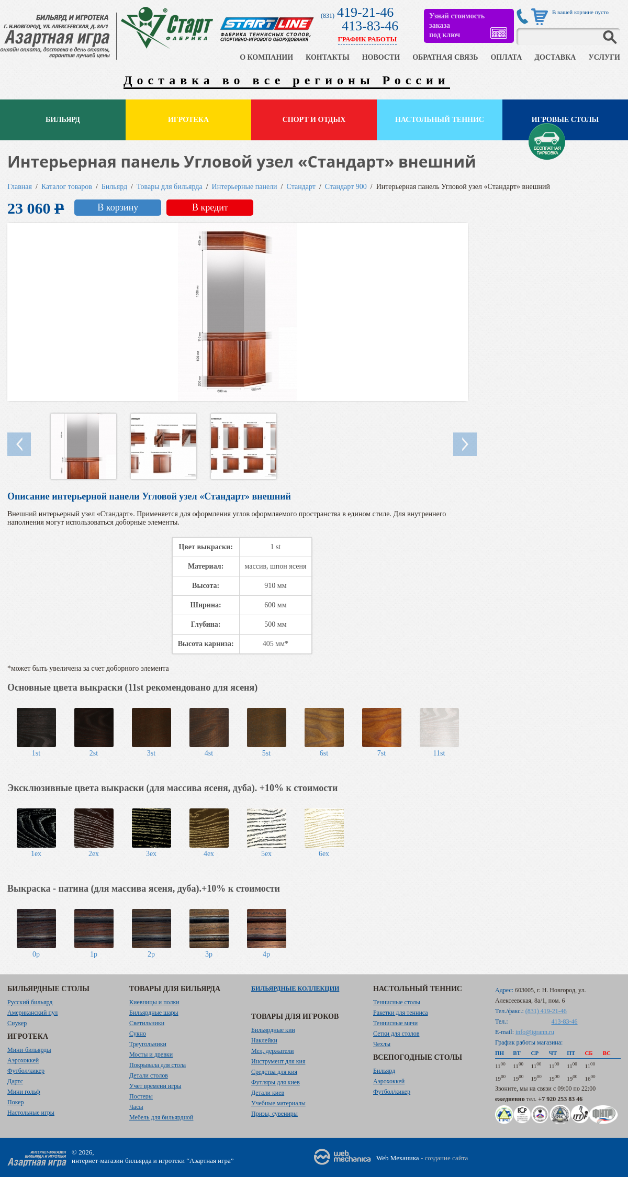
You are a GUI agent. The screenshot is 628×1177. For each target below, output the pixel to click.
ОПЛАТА (506, 57)
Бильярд (63, 120)
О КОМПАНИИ (266, 57)
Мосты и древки (151, 1054)
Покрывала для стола (157, 1065)
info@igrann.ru (534, 1032)
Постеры (141, 1096)
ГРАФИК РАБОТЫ (367, 39)
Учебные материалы (278, 1103)
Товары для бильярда (170, 187)
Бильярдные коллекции (295, 988)
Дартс (15, 1081)
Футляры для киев (275, 1082)
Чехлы (381, 1044)
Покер (15, 1102)
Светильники (146, 1023)
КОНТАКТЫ (328, 57)
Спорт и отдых (314, 120)
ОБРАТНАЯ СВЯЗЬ (445, 57)
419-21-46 (365, 12)
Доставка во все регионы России (287, 80)
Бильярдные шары (153, 1012)
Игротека (188, 120)
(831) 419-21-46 (546, 1011)
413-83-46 (370, 26)
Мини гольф (23, 1091)
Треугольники (147, 1044)
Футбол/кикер (25, 1070)
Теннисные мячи (395, 1023)
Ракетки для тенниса (400, 1012)
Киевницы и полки (154, 1002)
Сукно (137, 1033)
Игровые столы (565, 120)
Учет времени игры (155, 1086)
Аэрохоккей (23, 1060)
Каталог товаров (66, 187)
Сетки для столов (396, 1033)
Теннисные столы (396, 1002)
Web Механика (397, 1158)
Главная (19, 187)
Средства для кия (274, 1071)
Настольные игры (30, 1112)
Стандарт (301, 187)
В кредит (210, 207)
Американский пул (32, 1012)
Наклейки (264, 1040)
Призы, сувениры (274, 1113)
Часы (136, 1107)
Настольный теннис (439, 120)
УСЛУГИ (604, 57)
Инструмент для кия (278, 1061)
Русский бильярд (29, 1002)
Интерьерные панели (244, 187)
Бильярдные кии (273, 1030)
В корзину (117, 207)
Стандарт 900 (346, 187)
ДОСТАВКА (555, 57)
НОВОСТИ (381, 57)
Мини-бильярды (29, 1049)
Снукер (17, 1023)
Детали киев (267, 1092)
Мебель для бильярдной (161, 1117)
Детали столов (148, 1075)
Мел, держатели (272, 1050)
